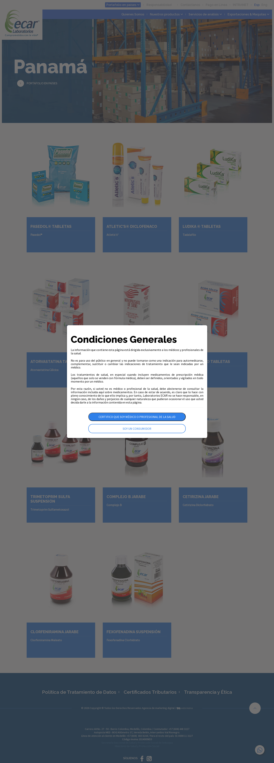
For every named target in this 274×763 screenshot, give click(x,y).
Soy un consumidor (137, 429)
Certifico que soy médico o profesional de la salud (137, 417)
